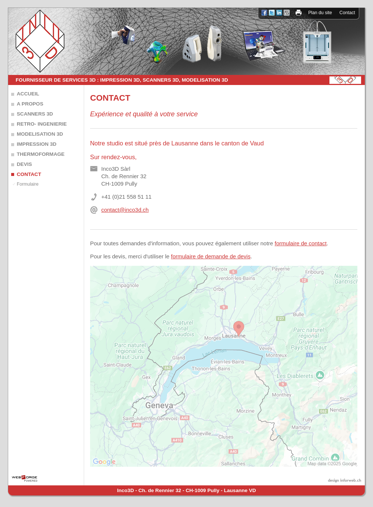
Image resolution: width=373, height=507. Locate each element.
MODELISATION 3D (40, 134)
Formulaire (27, 184)
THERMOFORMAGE (40, 154)
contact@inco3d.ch (125, 210)
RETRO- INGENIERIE (42, 124)
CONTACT (29, 174)
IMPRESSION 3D (37, 144)
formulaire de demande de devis (211, 256)
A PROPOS (30, 104)
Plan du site (320, 12)
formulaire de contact (301, 243)
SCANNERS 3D (35, 114)
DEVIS (24, 164)
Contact (347, 12)
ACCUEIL (28, 94)
